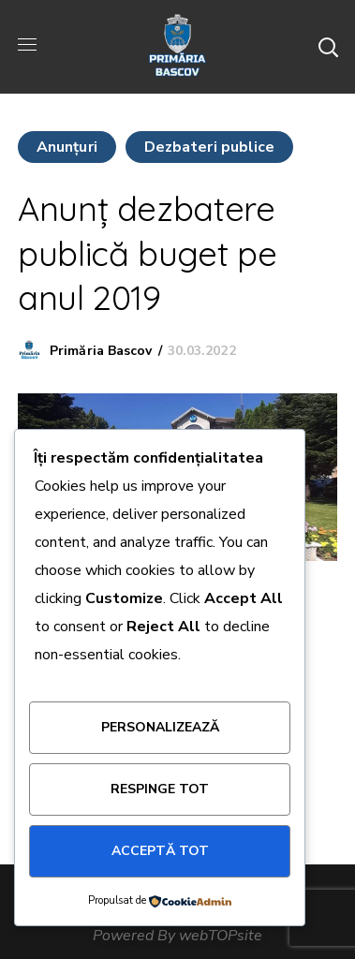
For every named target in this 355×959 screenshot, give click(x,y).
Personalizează (160, 727)
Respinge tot (160, 789)
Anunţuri (67, 147)
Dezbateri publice (209, 147)
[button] (327, 47)
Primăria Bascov (101, 351)
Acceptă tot (160, 851)
